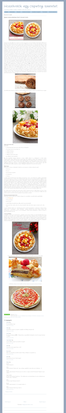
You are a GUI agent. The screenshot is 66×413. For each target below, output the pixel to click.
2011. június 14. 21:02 (9, 337)
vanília (16, 317)
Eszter (7, 356)
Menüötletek (45, 12)
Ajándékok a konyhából (36, 12)
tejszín (10, 317)
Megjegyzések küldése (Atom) (27, 404)
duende (7, 333)
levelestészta (34, 315)
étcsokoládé (23, 315)
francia (26, 315)
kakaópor (30, 315)
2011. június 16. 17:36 (9, 389)
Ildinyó (7, 362)
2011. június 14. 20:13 (9, 325)
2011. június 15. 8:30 (9, 343)
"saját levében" (8, 340)
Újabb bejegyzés (8, 401)
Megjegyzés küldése (8, 391)
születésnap (6, 317)
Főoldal (6, 12)
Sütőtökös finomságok (26, 12)
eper (20, 315)
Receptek (18, 12)
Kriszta (7, 322)
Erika (7, 345)
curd (18, 315)
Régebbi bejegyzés (42, 401)
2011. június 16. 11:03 (9, 359)
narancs (42, 315)
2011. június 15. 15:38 (9, 354)
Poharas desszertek (52, 12)
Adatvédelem (12, 12)
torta (14, 317)
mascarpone (39, 315)
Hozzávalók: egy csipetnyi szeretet (30, 6)
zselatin (19, 317)
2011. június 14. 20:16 (9, 331)
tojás (12, 317)
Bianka (7, 351)
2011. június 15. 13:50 (9, 348)
